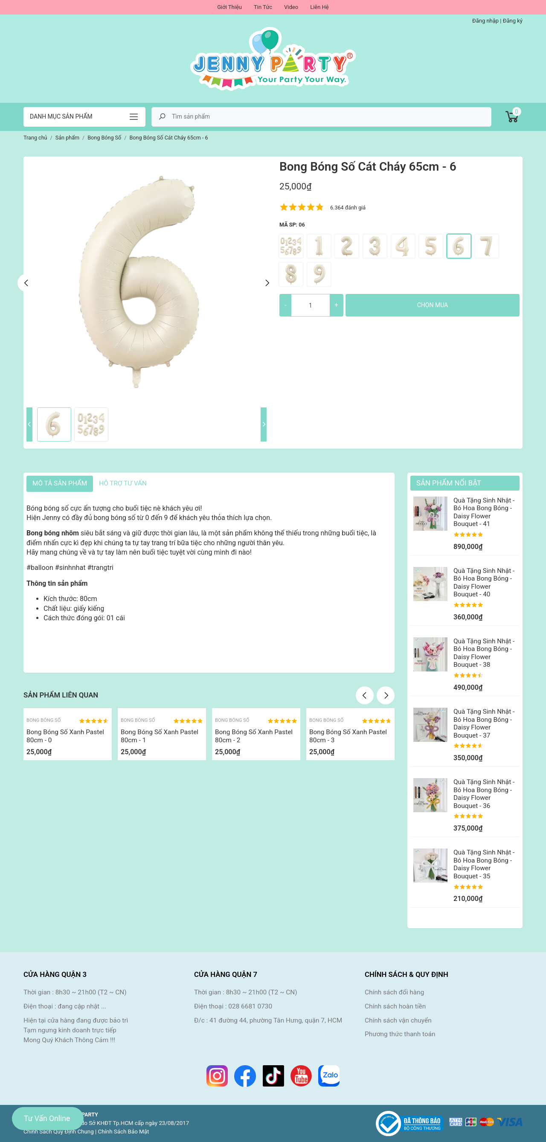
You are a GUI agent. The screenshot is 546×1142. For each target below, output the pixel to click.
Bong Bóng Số (43, 720)
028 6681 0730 (250, 1006)
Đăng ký (513, 20)
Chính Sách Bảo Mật (123, 1131)
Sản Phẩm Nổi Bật (448, 483)
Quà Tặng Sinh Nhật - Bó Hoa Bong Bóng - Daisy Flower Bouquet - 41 (483, 512)
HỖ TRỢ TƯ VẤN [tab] (123, 483)
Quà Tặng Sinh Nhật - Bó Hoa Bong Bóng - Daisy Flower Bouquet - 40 (483, 582)
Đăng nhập (485, 20)
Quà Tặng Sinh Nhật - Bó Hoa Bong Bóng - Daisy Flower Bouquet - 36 (483, 793)
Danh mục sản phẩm (61, 116)
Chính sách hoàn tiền (395, 1006)
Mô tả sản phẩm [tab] (59, 483)
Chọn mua (432, 305)
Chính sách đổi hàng (394, 992)
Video (291, 7)
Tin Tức (263, 7)
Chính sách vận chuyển (398, 1020)
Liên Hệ (319, 7)
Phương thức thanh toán (400, 1034)
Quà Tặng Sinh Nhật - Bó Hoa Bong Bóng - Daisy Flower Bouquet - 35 (483, 864)
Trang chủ (35, 137)
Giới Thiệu (229, 7)
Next (267, 283)
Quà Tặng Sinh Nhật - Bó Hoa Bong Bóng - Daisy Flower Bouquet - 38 (483, 652)
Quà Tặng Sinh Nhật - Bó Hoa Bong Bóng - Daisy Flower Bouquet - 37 (483, 723)
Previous (26, 283)
